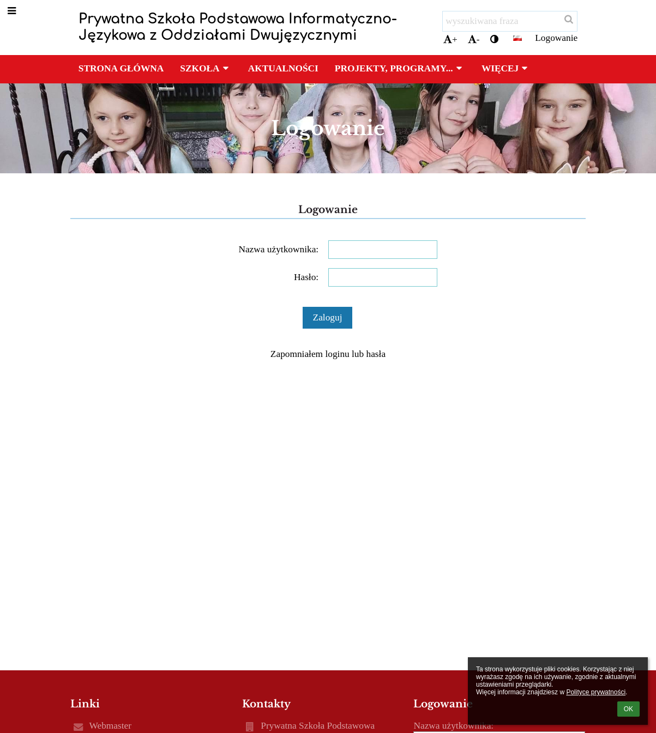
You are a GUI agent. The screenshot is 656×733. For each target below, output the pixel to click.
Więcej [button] (506, 68)
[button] (517, 38)
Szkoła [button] (206, 68)
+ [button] (450, 39)
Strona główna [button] (121, 68)
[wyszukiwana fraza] (509, 21)
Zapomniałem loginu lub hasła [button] (328, 354)
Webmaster (110, 725)
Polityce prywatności (595, 692)
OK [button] (628, 709)
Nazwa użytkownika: (278, 249)
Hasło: (306, 277)
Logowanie (556, 38)
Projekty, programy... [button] (400, 68)
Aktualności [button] (283, 68)
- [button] (474, 39)
